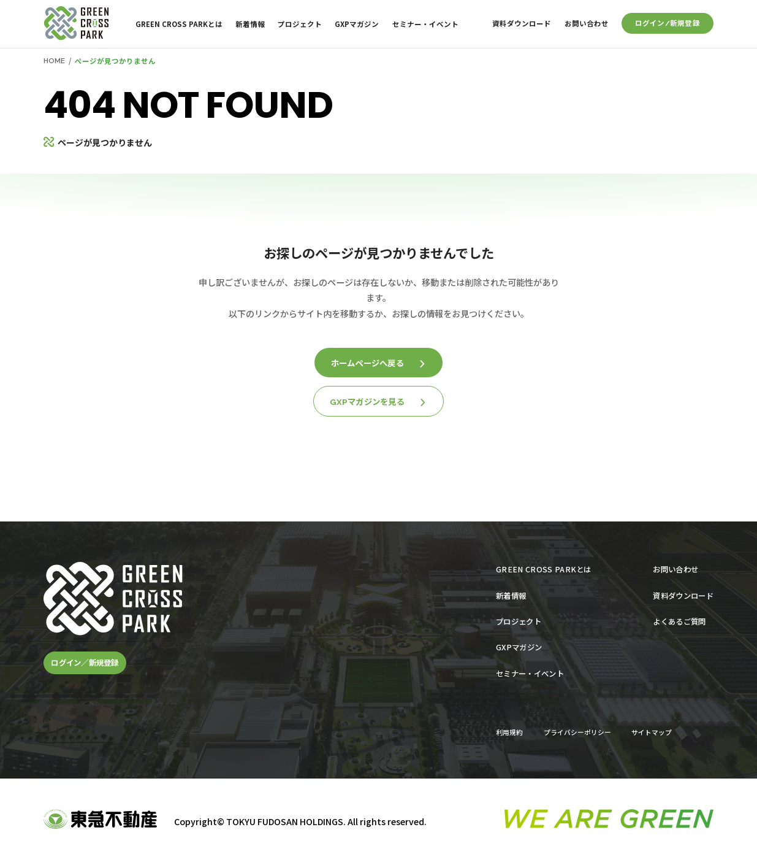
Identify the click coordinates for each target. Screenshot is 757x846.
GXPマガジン (357, 24)
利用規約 (509, 732)
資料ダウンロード (521, 23)
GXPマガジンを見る (377, 402)
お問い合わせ (587, 23)
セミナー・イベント (425, 24)
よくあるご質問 (679, 621)
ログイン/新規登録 (667, 23)
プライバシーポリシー (577, 732)
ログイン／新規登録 (84, 662)
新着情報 (250, 24)
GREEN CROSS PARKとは (179, 24)
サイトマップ (651, 732)
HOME (54, 60)
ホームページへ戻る (378, 363)
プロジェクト (300, 24)
